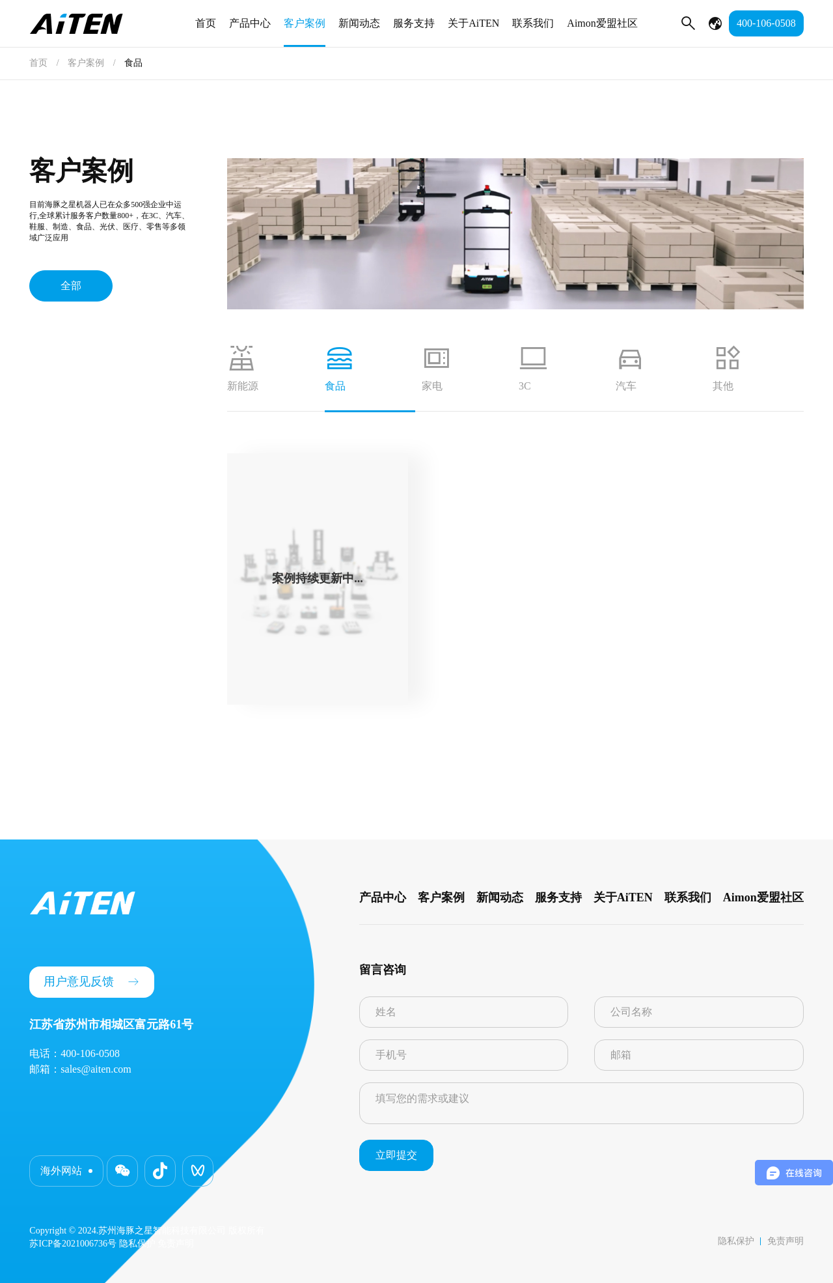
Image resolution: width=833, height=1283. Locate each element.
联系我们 (533, 23)
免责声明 (785, 1241)
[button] (122, 1171)
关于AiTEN (473, 23)
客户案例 (304, 23)
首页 (205, 23)
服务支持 (414, 23)
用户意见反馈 (92, 981)
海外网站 (61, 1170)
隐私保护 (736, 1241)
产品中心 (250, 23)
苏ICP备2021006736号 (72, 1243)
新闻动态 (359, 23)
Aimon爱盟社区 (602, 23)
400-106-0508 (766, 23)
